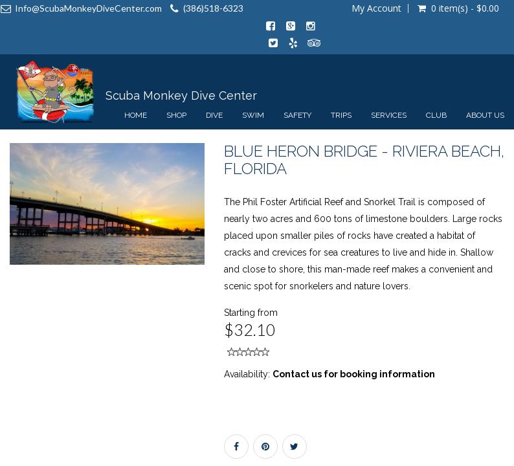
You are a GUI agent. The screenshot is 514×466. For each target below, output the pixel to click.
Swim (253, 115)
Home (135, 115)
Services (389, 115)
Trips (341, 115)
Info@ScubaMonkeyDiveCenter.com (88, 8)
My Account (376, 8)
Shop (176, 115)
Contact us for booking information (354, 374)
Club (436, 115)
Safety (297, 115)
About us (485, 115)
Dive (214, 115)
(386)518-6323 (213, 8)
